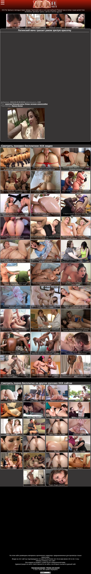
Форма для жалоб (53, 568)
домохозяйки (42, 104)
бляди (27, 104)
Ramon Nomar (17, 106)
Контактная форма (38, 568)
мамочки (8, 104)
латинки (33, 104)
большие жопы (18, 104)
